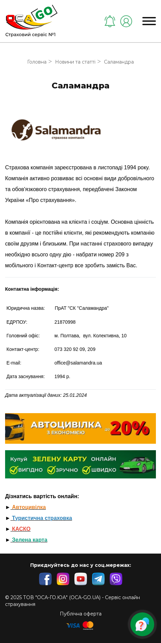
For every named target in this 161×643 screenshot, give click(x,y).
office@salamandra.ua (78, 363)
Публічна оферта (81, 613)
